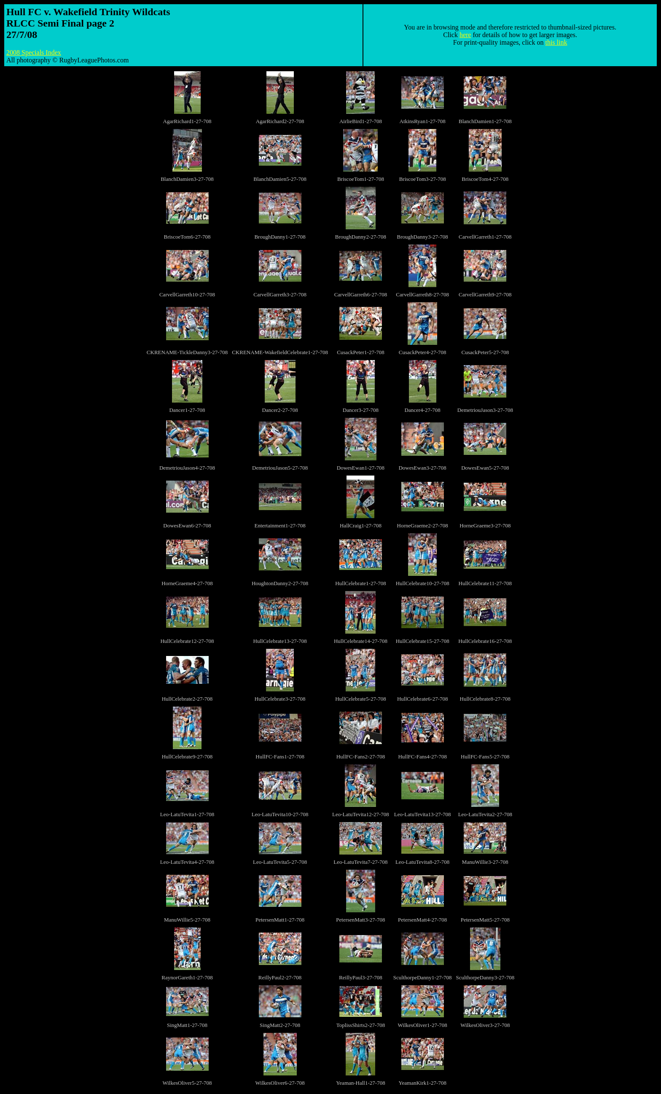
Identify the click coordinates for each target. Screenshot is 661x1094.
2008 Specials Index (33, 52)
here (465, 34)
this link (556, 42)
